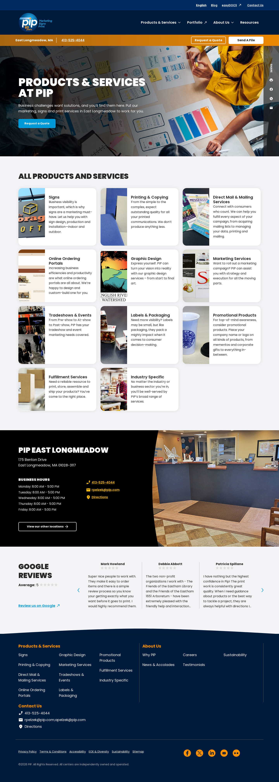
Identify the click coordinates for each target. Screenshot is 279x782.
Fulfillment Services (68, 377)
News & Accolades (158, 664)
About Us (221, 22)
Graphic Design (146, 258)
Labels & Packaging (150, 315)
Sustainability (235, 654)
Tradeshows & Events (70, 315)
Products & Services (158, 22)
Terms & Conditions (53, 752)
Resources (249, 22)
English (201, 5)
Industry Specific (147, 377)
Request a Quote (208, 40)
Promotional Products (234, 315)
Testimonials (194, 664)
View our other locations (45, 526)
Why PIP (149, 654)
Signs (54, 197)
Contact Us (255, 5)
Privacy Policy (27, 752)
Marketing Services (232, 258)
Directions (96, 497)
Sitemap (138, 752)
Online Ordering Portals (64, 261)
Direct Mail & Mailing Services (233, 199)
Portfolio (194, 22)
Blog (214, 5)
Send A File (246, 40)
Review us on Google (36, 605)
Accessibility (77, 752)
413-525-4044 (72, 40)
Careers (190, 654)
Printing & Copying (149, 197)
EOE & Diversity (99, 752)
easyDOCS (229, 5)
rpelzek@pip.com (102, 489)
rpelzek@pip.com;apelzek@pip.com (52, 719)
